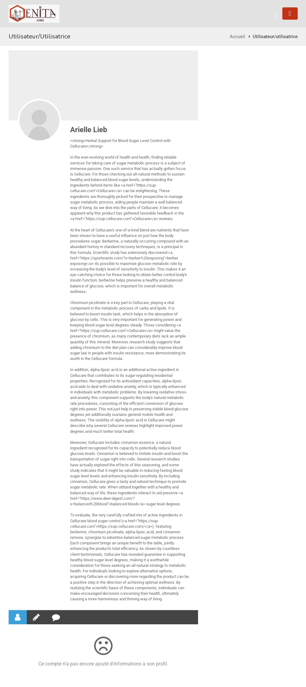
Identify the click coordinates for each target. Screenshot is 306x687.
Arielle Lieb (88, 129)
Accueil (237, 36)
